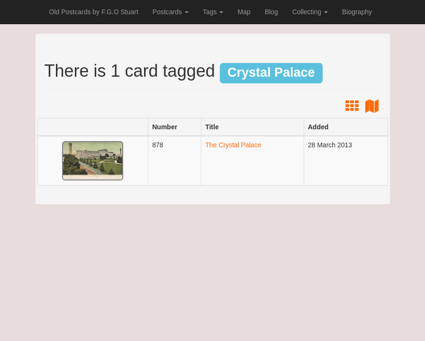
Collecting (310, 12)
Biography (357, 12)
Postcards (171, 12)
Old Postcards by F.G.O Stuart (93, 12)
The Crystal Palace (233, 145)
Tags (213, 12)
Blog (271, 12)
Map (243, 12)
